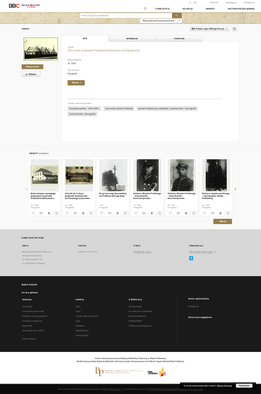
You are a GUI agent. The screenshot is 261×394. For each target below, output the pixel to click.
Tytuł (78, 306)
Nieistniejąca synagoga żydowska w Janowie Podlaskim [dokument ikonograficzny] (43, 195)
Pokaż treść (32, 66)
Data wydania (82, 335)
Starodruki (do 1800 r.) (33, 330)
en (195, 2)
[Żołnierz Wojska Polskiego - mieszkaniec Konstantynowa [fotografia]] (147, 175)
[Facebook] (191, 258)
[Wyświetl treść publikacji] (49, 213)
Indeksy (210, 8)
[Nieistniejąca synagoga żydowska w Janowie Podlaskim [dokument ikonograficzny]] (45, 175)
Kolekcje (188, 8)
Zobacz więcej (29, 338)
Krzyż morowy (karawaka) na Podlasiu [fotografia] (113, 194)
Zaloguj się (249, 2)
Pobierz (30, 74)
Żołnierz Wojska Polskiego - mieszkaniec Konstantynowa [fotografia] (147, 195)
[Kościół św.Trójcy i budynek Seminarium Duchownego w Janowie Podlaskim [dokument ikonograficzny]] (79, 175)
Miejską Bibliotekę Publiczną (133, 358)
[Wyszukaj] (177, 15)
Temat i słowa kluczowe (87, 316)
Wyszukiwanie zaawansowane (158, 20)
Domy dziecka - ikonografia (82, 114)
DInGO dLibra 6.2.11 (113, 389)
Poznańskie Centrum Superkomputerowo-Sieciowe (175, 389)
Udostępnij (231, 2)
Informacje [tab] (132, 38)
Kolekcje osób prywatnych (35, 316)
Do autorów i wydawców (140, 311)
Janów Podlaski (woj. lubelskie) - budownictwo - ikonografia (167, 108)
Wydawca (80, 325)
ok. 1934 (72, 63)
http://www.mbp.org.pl (201, 251)
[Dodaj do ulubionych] (234, 29)
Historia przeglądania (241, 8)
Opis (78, 321)
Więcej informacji (224, 386)
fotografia (72, 73)
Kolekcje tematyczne (32, 321)
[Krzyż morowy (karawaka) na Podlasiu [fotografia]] (113, 175)
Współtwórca (82, 330)
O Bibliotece (162, 8)
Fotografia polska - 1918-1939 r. (84, 108)
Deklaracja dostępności (140, 325)
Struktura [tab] (179, 38)
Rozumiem (244, 386)
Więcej (222, 221)
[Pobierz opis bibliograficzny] (41, 213)
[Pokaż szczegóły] (56, 213)
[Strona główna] (145, 8)
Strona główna (30, 292)
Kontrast (214, 2)
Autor (78, 311)
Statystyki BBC (135, 321)
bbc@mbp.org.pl (142, 251)
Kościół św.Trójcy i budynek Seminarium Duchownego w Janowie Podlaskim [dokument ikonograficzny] (77, 195)
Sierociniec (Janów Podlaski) (119, 108)
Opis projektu (135, 306)
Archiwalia (27, 306)
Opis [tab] (85, 38)
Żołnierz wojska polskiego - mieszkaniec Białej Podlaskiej (216, 195)
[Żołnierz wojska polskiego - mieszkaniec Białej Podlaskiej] (216, 175)
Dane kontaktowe (137, 316)
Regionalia (27, 325)
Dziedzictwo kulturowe (33, 311)
